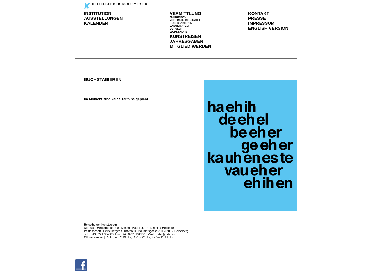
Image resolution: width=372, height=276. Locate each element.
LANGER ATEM (179, 25)
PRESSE (257, 18)
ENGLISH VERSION (268, 28)
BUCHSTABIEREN (181, 23)
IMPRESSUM (261, 23)
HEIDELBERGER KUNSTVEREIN (116, 6)
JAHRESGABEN (186, 41)
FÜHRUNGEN (178, 17)
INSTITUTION (97, 13)
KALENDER (96, 23)
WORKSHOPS (178, 31)
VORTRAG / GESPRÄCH (185, 20)
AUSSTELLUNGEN (103, 18)
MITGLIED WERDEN (190, 46)
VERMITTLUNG (185, 13)
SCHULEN (176, 28)
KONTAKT (258, 13)
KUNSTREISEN (185, 36)
